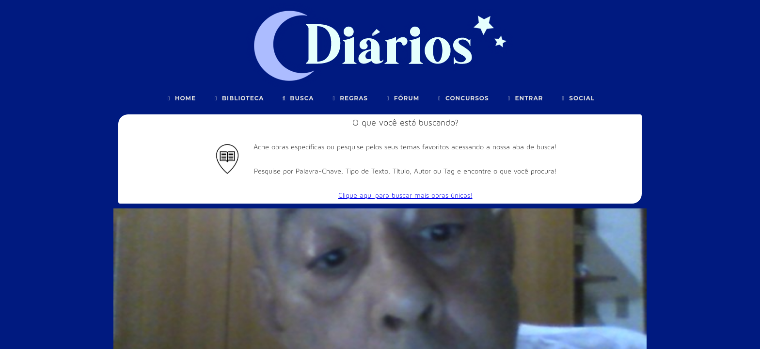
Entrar (524, 98)
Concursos (462, 98)
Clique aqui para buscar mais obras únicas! (405, 195)
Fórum (401, 98)
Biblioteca (238, 98)
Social (577, 98)
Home (180, 98)
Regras (349, 98)
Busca (297, 98)
